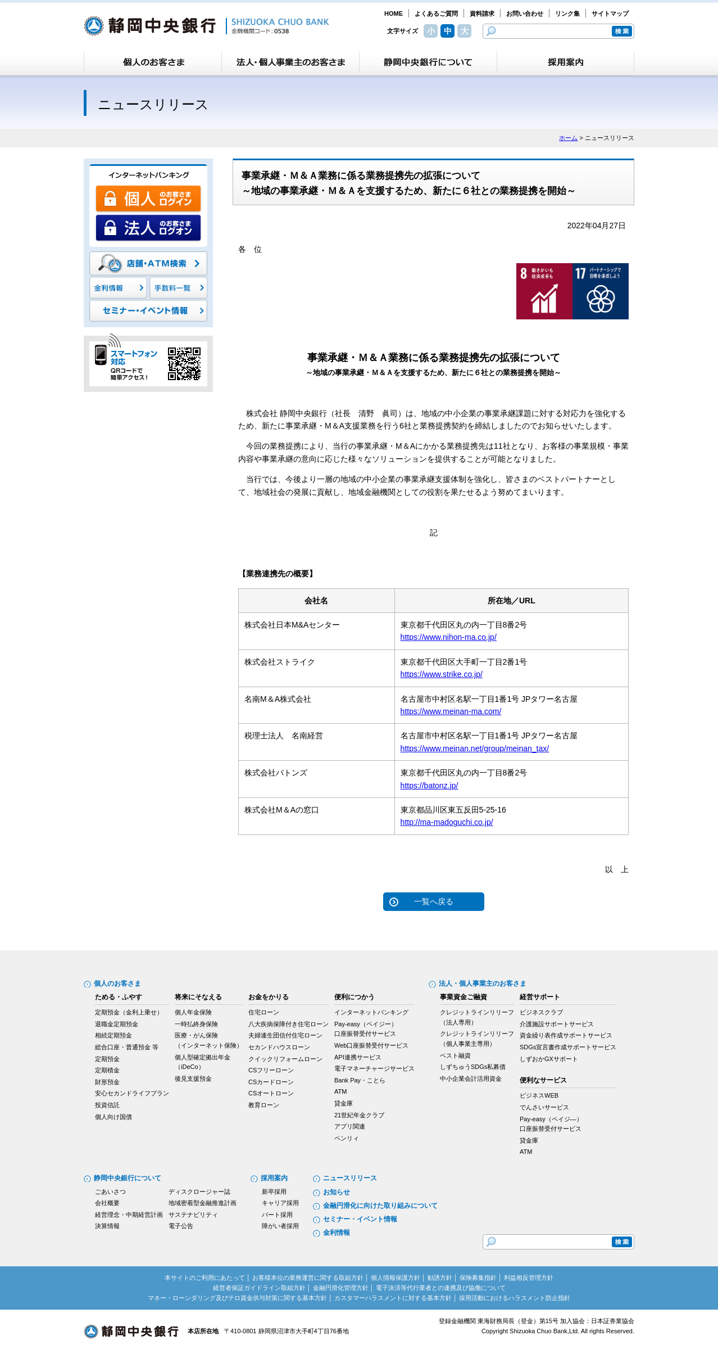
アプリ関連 (349, 1126)
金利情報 (336, 1233)
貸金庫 (343, 1103)
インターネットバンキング (371, 1012)
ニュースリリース (350, 1178)
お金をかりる (268, 997)
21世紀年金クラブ (359, 1115)
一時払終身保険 (196, 1024)
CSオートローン (271, 1093)
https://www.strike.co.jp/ (442, 674)
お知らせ (336, 1192)
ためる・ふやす (118, 997)
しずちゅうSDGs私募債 (473, 1066)
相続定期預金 (113, 1035)
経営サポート (540, 997)
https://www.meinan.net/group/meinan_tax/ (475, 748)
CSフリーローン (271, 1070)
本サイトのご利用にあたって (205, 1277)
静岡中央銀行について (127, 1178)
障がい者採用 (280, 1225)
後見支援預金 (193, 1078)
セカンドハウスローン (279, 1047)
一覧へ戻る (433, 901)
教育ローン (263, 1105)
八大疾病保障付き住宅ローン (288, 1024)
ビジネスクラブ (541, 1012)
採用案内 (274, 1178)
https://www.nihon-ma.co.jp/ (449, 637)
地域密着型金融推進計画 (203, 1202)
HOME (393, 13)
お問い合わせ (524, 13)
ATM (340, 1091)
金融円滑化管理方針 (341, 1287)
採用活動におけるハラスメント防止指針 (514, 1297)
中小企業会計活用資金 (471, 1078)
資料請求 (482, 13)
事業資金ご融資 (463, 997)
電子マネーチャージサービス (374, 1068)
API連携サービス (357, 1057)
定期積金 (107, 1070)
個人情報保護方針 (395, 1277)
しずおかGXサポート (549, 1058)
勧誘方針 (440, 1277)
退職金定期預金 (116, 1024)
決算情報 (107, 1225)
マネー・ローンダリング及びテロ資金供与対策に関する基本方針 (237, 1297)
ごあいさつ (110, 1191)
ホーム (568, 137)
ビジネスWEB (539, 1095)
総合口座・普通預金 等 (126, 1047)
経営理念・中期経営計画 (129, 1214)
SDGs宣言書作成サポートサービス (568, 1047)
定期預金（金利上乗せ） (129, 1012)
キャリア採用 (280, 1202)
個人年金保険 (193, 1012)
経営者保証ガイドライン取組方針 (259, 1287)
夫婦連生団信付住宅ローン (285, 1035)
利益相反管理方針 (528, 1277)
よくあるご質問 (436, 13)
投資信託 (107, 1105)
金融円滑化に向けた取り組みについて (380, 1206)
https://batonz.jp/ (429, 785)
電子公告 (181, 1225)
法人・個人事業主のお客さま (482, 983)
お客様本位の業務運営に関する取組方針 (307, 1277)
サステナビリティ (193, 1214)
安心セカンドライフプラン (132, 1093)
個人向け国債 (113, 1116)
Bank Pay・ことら (359, 1080)
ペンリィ (346, 1138)
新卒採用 (274, 1191)
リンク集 (567, 13)
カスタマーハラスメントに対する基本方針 (393, 1297)
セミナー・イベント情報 (360, 1219)
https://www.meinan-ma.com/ (451, 711)
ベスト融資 (455, 1055)
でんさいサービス (544, 1107)
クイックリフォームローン (285, 1058)
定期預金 (107, 1058)
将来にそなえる (198, 997)
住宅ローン (263, 1012)
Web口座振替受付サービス (371, 1045)
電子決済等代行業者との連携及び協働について (441, 1287)
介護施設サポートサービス (557, 1024)
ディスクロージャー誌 (199, 1191)
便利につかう (354, 997)
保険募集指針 (478, 1277)
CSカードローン (271, 1082)
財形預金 (107, 1082)
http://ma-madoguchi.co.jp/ (447, 822)
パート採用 (277, 1214)
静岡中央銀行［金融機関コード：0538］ (206, 26)
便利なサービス (543, 1080)
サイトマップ (610, 13)
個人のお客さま (117, 983)
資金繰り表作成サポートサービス (566, 1035)
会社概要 (107, 1202)
